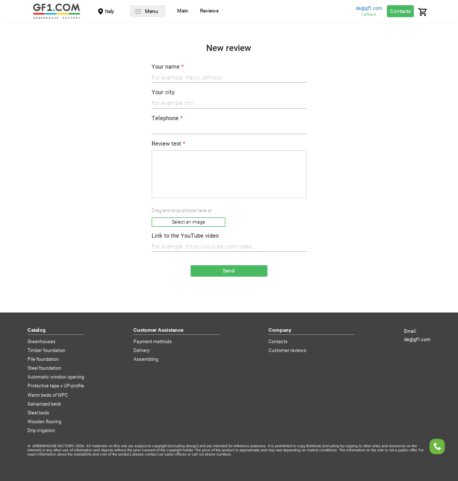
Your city (163, 92)
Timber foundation (46, 350)
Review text (166, 144)
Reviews (209, 11)
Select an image (188, 222)
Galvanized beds (44, 404)
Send (229, 270)
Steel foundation (44, 368)
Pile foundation (43, 359)
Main (182, 11)
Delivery (141, 350)
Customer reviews (287, 350)
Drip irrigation (41, 430)
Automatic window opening (56, 377)
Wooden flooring (44, 422)
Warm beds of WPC (48, 395)
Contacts (400, 11)
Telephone (165, 118)
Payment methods (152, 342)
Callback (368, 14)
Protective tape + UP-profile (56, 386)
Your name (166, 67)
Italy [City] (109, 11)
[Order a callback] (437, 448)
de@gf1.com (369, 8)
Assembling (145, 359)
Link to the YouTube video (185, 236)
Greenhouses (42, 342)
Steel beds (38, 413)
